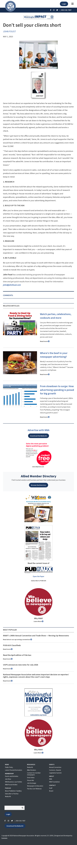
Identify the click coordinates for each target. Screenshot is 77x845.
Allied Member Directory (38, 476)
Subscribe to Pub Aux (11, 794)
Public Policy (9, 767)
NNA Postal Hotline (11, 785)
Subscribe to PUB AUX (38, 581)
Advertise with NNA (38, 430)
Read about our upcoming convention (17, 639)
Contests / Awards (55, 770)
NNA (50, 779)
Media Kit (8, 796)
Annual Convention (55, 767)
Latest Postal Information (13, 770)
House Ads (30, 780)
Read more (45, 341)
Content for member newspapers (34, 774)
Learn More (38, 621)
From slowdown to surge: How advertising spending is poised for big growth (57, 390)
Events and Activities (11, 776)
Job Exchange (31, 783)
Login (64, 4)
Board (51, 791)
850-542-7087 (20, 821)
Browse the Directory (38, 485)
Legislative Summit (55, 773)
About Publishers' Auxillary (13, 791)
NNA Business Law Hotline (13, 782)
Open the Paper (38, 576)
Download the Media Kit (38, 436)
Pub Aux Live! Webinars (34, 789)
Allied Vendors (31, 770)
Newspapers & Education (35, 786)
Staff (50, 788)
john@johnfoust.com (12, 285)
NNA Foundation (54, 782)
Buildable (4, 838)
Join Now (8, 779)
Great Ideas (30, 777)
